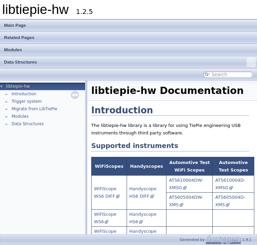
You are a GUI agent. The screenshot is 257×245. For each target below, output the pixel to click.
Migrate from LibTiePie (34, 109)
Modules (13, 49)
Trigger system (27, 101)
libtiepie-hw (18, 86)
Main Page (15, 25)
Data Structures (130, 62)
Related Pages (19, 37)
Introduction (24, 94)
